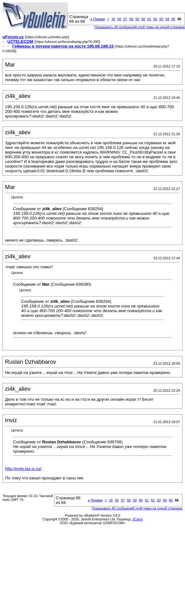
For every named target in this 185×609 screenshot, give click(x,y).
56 (119, 19)
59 (137, 19)
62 (155, 19)
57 (125, 19)
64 (167, 19)
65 (173, 19)
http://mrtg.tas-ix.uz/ (23, 468)
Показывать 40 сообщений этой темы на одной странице (139, 27)
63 (161, 19)
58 (131, 19)
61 (149, 19)
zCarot (138, 519)
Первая (97, 19)
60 (143, 19)
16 (113, 19)
